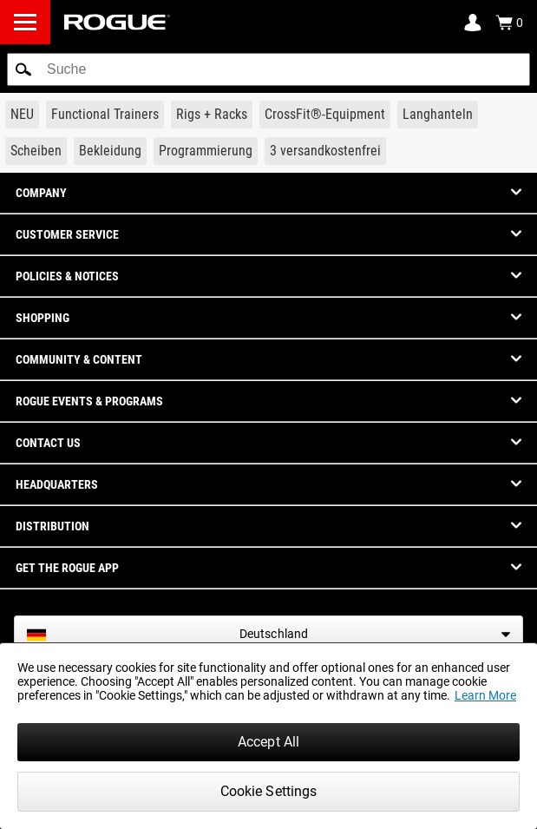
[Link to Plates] (36, 151)
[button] (23, 69)
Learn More (485, 695)
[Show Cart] (509, 22)
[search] (268, 69)
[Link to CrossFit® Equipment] (324, 114)
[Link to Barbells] (437, 114)
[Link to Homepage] (117, 22)
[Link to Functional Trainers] (105, 114)
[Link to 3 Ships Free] (325, 151)
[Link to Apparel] (110, 151)
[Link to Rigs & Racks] (211, 114)
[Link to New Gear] (22, 114)
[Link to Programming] (206, 151)
